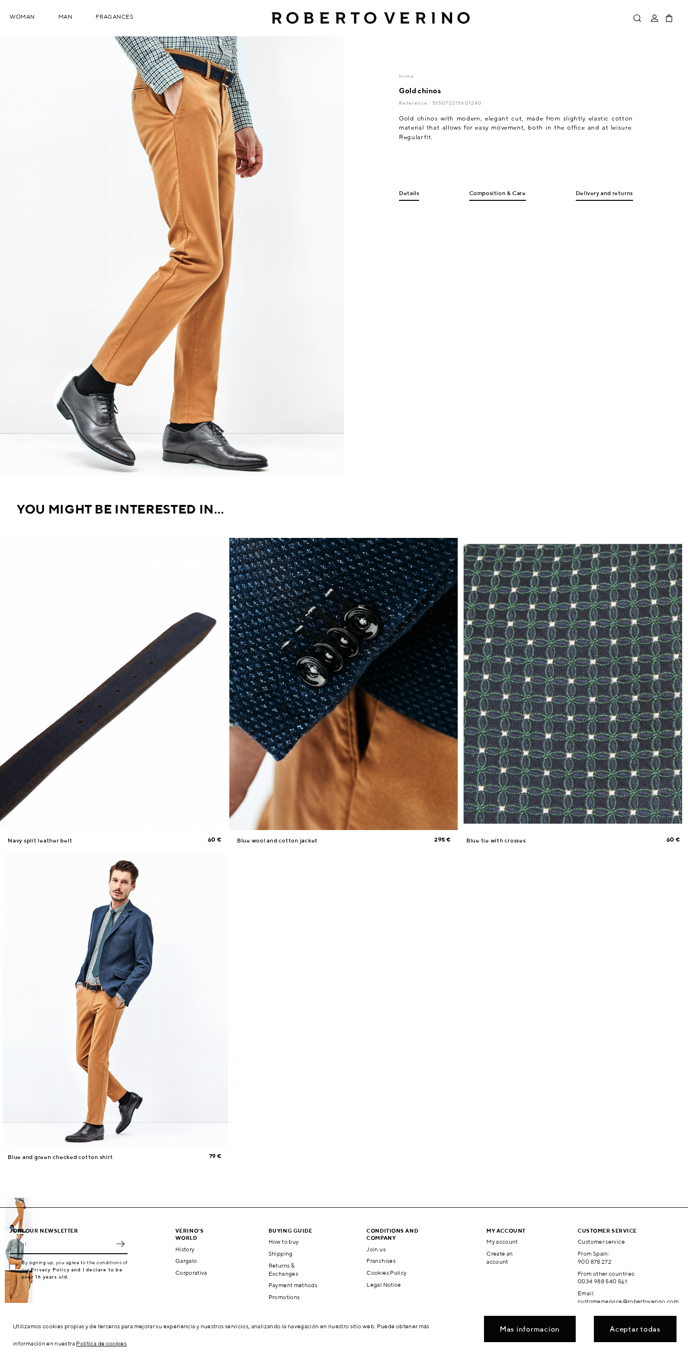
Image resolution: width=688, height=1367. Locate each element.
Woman (22, 16)
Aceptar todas (635, 1329)
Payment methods (293, 1285)
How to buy (284, 1241)
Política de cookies (101, 1343)
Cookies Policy (386, 1272)
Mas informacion (530, 1329)
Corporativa (191, 1272)
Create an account (499, 1257)
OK (120, 1243)
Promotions (284, 1297)
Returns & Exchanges (283, 1269)
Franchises (381, 1260)
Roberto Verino (370, 18)
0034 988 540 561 (602, 1281)
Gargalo (186, 1260)
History (185, 1249)
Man (65, 16)
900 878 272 (595, 1261)
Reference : (415, 103)
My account (502, 1241)
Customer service (601, 1241)
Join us (376, 1249)
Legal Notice (383, 1284)
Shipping (281, 1253)
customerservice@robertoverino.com (628, 1301)
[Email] (61, 1243)
